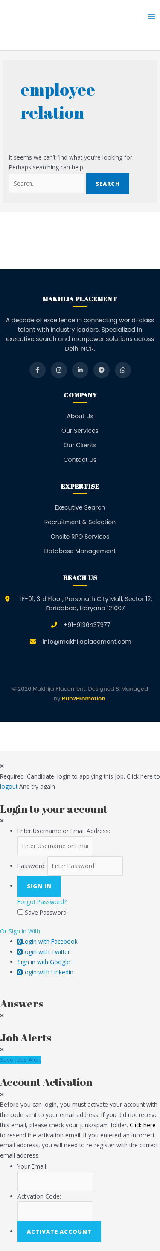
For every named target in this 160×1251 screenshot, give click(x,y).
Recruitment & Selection (80, 522)
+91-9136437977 (87, 625)
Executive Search (80, 507)
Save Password (46, 912)
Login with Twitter (43, 952)
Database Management (80, 551)
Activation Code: (39, 1196)
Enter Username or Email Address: (63, 831)
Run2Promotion (83, 698)
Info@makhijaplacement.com (86, 641)
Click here (143, 1125)
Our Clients (80, 445)
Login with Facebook (47, 941)
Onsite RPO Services (80, 536)
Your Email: (32, 1166)
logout (8, 786)
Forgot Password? (42, 902)
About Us (80, 416)
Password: (31, 866)
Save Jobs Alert (20, 1060)
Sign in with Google (43, 962)
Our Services (80, 430)
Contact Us (80, 459)
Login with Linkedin (45, 972)
